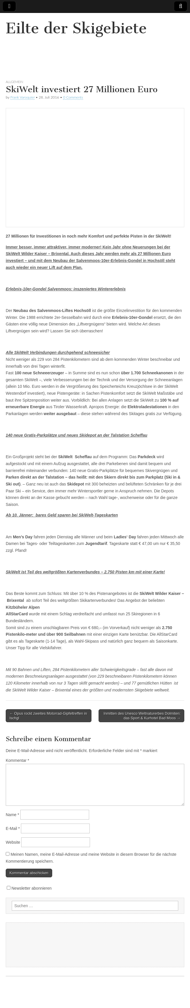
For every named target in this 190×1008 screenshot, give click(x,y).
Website (13, 842)
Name (12, 814)
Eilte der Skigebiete (76, 28)
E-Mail (13, 828)
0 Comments (73, 97)
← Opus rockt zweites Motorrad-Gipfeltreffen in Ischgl (48, 715)
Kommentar (17, 760)
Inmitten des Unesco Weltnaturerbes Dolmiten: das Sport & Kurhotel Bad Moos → (142, 715)
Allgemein (14, 82)
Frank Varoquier (22, 97)
